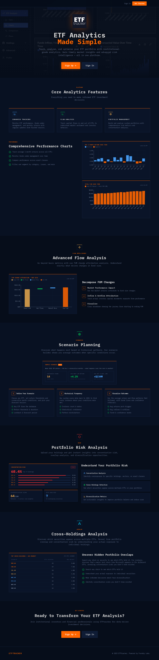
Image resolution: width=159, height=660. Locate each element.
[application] (116, 163)
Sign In (127, 4)
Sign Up (71, 65)
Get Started (139, 4)
